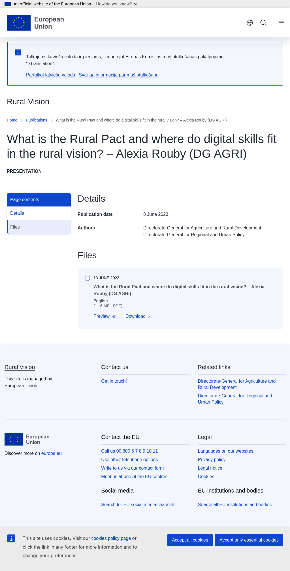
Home (12, 120)
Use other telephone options (129, 459)
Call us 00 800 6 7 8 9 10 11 (129, 451)
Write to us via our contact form (132, 468)
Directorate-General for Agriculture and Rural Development (202, 227)
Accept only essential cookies (249, 540)
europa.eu (51, 453)
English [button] (249, 22)
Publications (36, 120)
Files (15, 227)
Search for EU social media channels (138, 504)
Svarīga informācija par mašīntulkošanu (118, 75)
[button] (104, 316)
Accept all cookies (190, 540)
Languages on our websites (225, 451)
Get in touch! (114, 381)
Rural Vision (20, 367)
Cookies (206, 476)
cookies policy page (111, 538)
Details (17, 213)
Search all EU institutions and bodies (235, 504)
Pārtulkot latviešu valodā (50, 75)
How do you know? (117, 3)
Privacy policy (212, 459)
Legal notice (210, 468)
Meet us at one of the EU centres (134, 476)
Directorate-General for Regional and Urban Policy (194, 234)
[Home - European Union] (35, 23)
